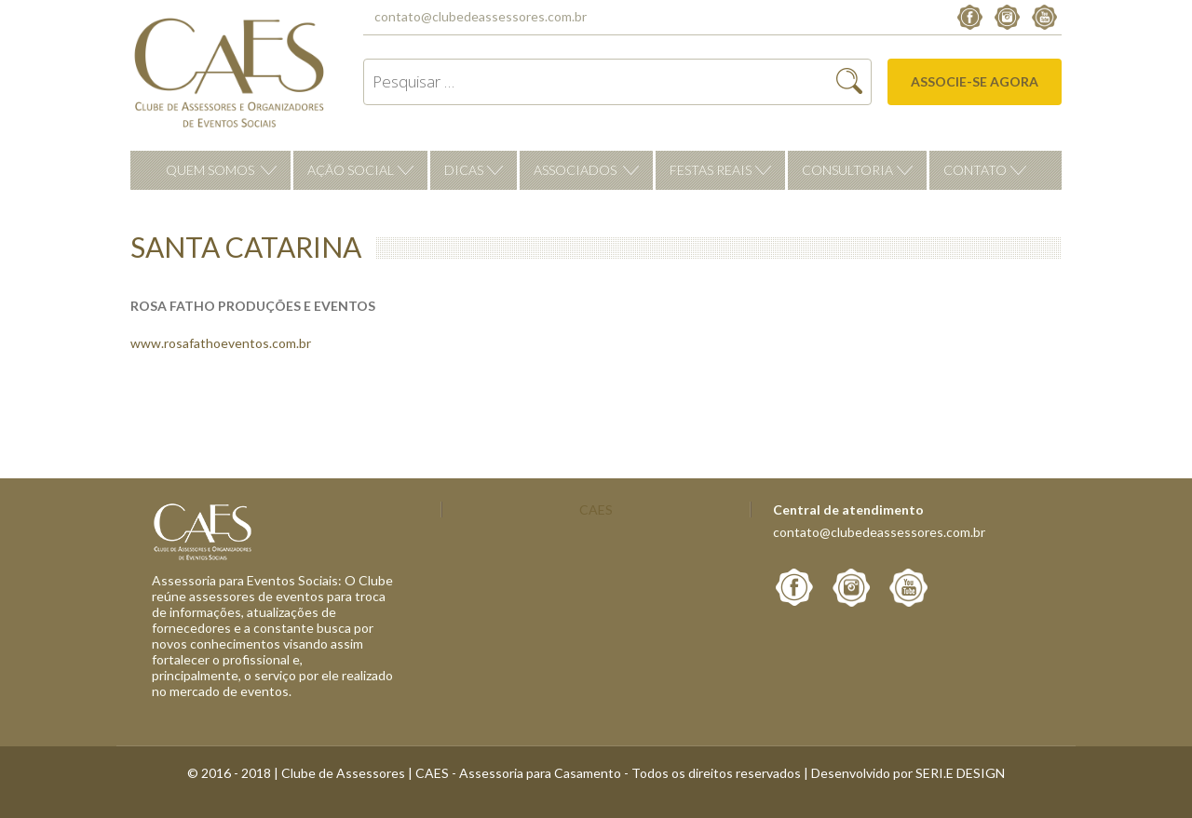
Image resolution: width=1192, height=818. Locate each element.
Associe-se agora (974, 81)
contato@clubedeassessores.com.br (480, 16)
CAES (596, 509)
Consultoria (847, 170)
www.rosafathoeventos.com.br (220, 343)
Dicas (463, 170)
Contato (975, 170)
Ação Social (350, 170)
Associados (575, 170)
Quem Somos (210, 170)
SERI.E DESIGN (960, 773)
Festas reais (711, 170)
